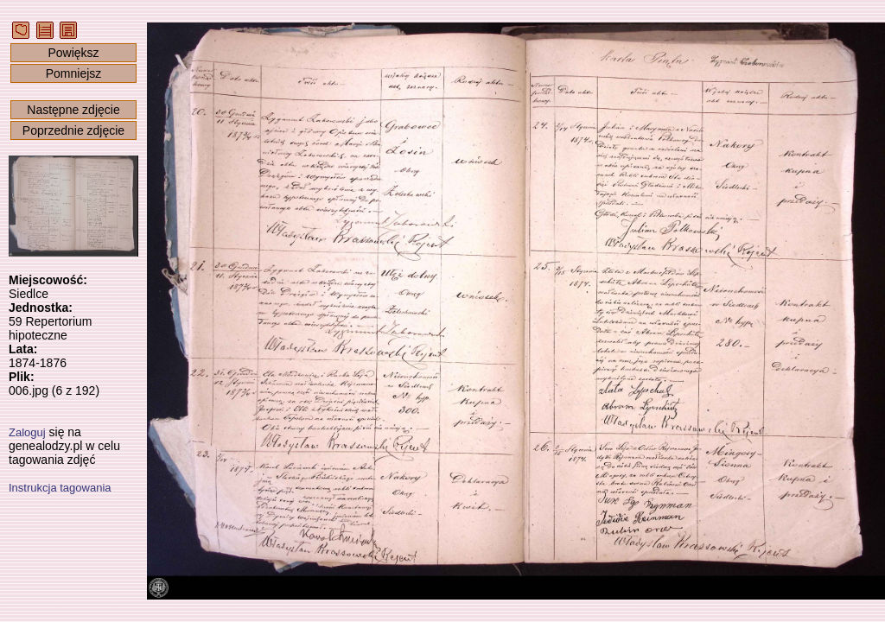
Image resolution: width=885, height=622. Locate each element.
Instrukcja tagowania (60, 487)
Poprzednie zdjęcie (73, 130)
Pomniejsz (74, 73)
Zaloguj (27, 432)
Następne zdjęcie (73, 110)
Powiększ (73, 53)
